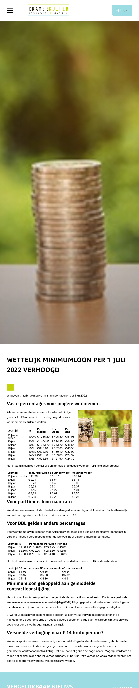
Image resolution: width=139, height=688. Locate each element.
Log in (122, 10)
